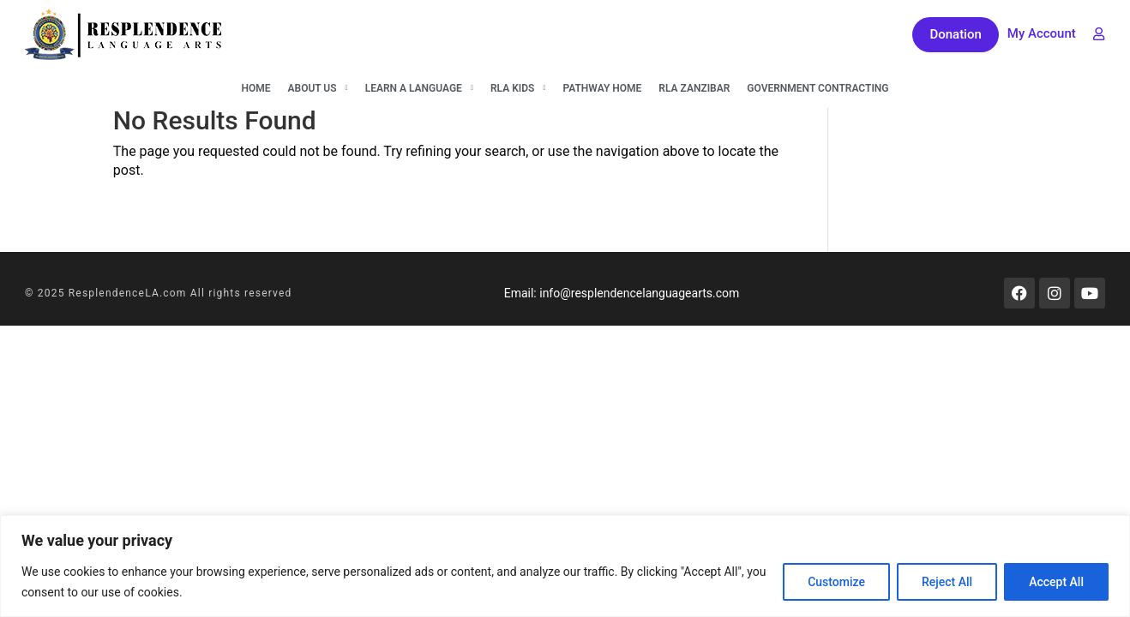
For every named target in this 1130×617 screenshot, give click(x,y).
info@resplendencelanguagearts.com (639, 293)
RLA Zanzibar (694, 88)
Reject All (947, 582)
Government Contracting (817, 88)
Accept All (1056, 582)
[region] (565, 566)
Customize (836, 582)
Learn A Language (419, 88)
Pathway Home (601, 88)
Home (255, 88)
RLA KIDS (517, 88)
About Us (318, 88)
